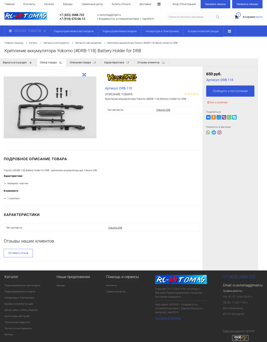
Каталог (49, 4)
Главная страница (13, 43)
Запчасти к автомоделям (88, 43)
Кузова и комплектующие (18, 303)
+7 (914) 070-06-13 (72, 19)
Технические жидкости (17, 322)
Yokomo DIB (163, 109)
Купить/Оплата (121, 4)
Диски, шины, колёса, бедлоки (21, 310)
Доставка (145, 4)
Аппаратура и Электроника (19, 297)
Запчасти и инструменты (56, 43)
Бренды (68, 4)
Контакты (29, 4)
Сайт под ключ (232, 331)
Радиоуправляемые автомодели (22, 285)
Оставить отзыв (18, 252)
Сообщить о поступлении (230, 91)
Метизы (8, 334)
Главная (9, 4)
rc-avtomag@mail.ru (248, 285)
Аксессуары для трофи (17, 316)
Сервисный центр (92, 4)
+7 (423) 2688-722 (72, 15)
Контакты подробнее (168, 318)
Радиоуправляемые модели (19, 291)
